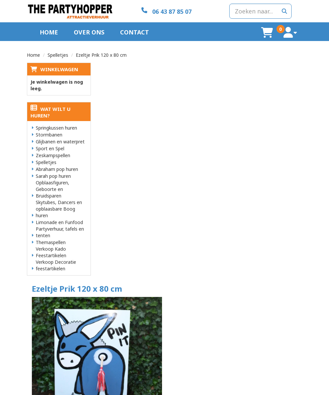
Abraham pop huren (57, 169)
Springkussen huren (56, 127)
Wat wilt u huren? (51, 111)
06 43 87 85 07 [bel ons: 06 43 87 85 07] (52, 314)
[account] (291, 32)
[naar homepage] (69, 11)
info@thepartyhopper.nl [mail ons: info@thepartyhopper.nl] (61, 325)
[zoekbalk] (259, 10)
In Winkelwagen (273, 101)
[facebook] (296, 389)
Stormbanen (49, 134)
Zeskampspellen (53, 155)
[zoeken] (284, 11)
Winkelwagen (59, 69)
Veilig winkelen (185, 320)
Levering (179, 313)
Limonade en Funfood (59, 222)
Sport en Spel (50, 148)
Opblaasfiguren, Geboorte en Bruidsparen (52, 188)
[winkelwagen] (268, 32)
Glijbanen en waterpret (60, 141)
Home (49, 32)
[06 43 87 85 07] (164, 11)
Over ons (89, 32)
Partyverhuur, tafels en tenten (60, 231)
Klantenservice (256, 313)
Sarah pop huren (53, 176)
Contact (134, 32)
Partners (107, 320)
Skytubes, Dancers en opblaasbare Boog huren (59, 208)
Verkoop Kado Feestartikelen (51, 251)
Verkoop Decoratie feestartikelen (56, 265)
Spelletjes (58, 55)
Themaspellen (51, 242)
